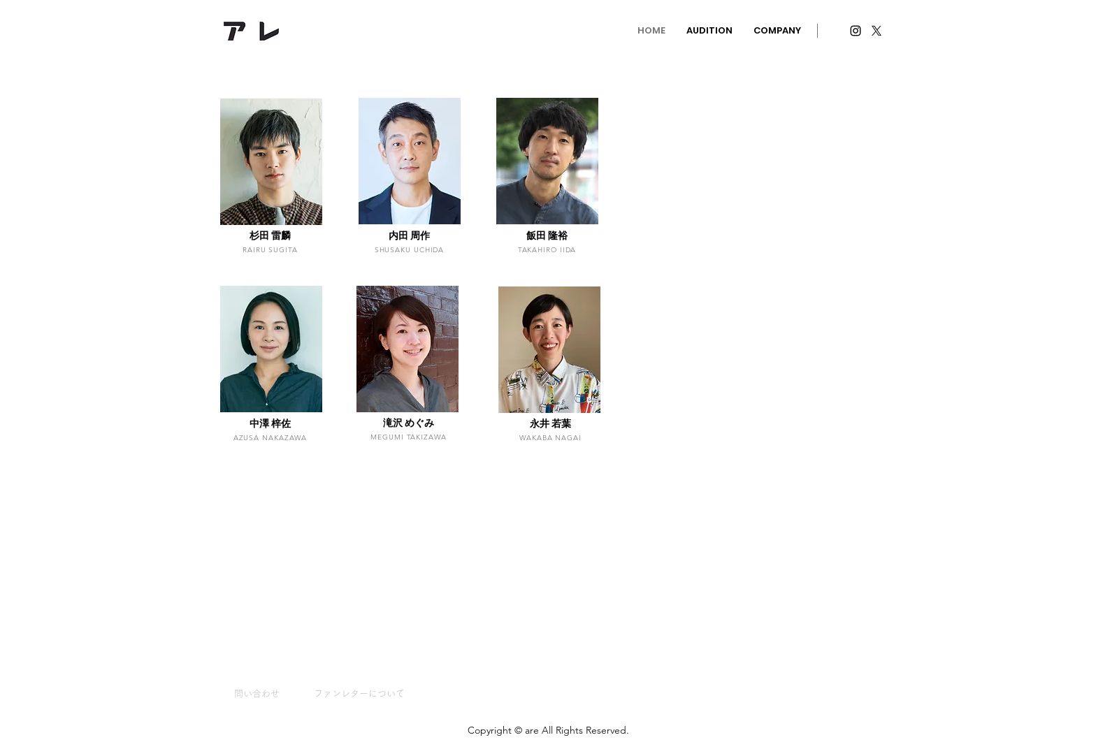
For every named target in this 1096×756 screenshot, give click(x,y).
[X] (877, 31)
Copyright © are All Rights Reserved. (548, 730)
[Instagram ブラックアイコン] (856, 31)
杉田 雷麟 (270, 235)
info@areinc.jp (355, 29)
